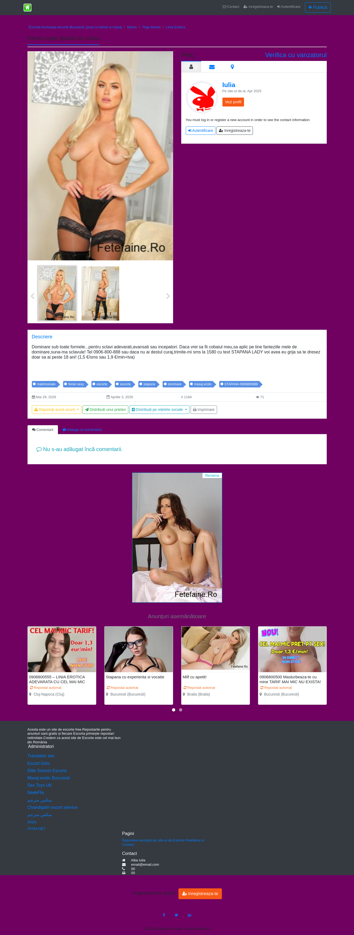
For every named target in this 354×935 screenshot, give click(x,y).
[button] (173, 710)
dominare (174, 384)
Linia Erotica (175, 27)
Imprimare (204, 409)
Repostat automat (45, 688)
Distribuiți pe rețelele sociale (158, 409)
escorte (102, 384)
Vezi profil (233, 102)
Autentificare (288, 7)
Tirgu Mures (151, 27)
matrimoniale (46, 384)
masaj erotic (203, 384)
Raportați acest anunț (55, 409)
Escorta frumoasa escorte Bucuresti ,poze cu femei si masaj (75, 27)
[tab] (191, 66)
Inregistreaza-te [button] (234, 130)
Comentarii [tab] (42, 430)
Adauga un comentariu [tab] (82, 430)
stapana (149, 384)
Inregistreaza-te (258, 7)
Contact (231, 7)
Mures (132, 27)
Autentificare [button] (200, 130)
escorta (125, 384)
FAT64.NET (37, 829)
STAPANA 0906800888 (241, 384)
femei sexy (76, 384)
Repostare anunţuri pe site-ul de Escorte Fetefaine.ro (163, 840)
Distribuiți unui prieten (105, 409)
